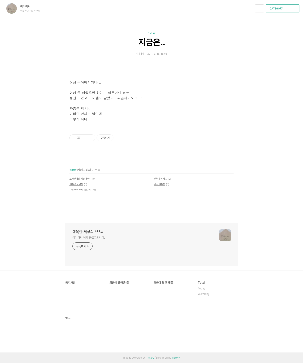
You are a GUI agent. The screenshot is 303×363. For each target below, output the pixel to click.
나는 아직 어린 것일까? (80, 189)
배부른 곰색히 (76, 184)
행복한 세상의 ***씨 (88, 232)
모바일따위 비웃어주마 (80, 178)
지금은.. (151, 42)
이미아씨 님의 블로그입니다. (88, 237)
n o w (151, 33)
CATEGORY (283, 8)
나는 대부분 (159, 184)
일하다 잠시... (160, 178)
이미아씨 (27, 6)
